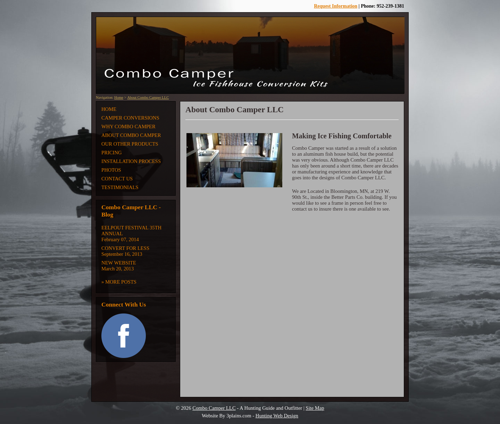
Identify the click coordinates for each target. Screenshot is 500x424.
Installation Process (131, 161)
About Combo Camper (131, 135)
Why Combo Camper (128, 126)
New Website (118, 263)
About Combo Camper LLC (148, 97)
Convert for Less (125, 248)
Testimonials (120, 187)
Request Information (335, 6)
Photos (111, 170)
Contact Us (117, 178)
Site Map (315, 408)
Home (118, 97)
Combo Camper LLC (214, 408)
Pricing (111, 152)
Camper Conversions (130, 118)
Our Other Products (129, 144)
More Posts (120, 282)
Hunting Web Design (277, 415)
